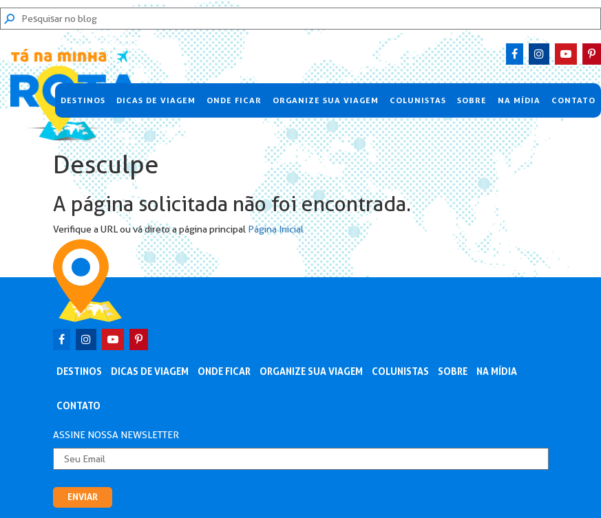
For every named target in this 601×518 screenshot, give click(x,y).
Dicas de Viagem (156, 100)
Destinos (83, 100)
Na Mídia (519, 100)
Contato (573, 100)
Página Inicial (276, 229)
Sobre (472, 100)
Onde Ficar (234, 100)
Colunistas (418, 100)
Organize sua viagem (326, 100)
